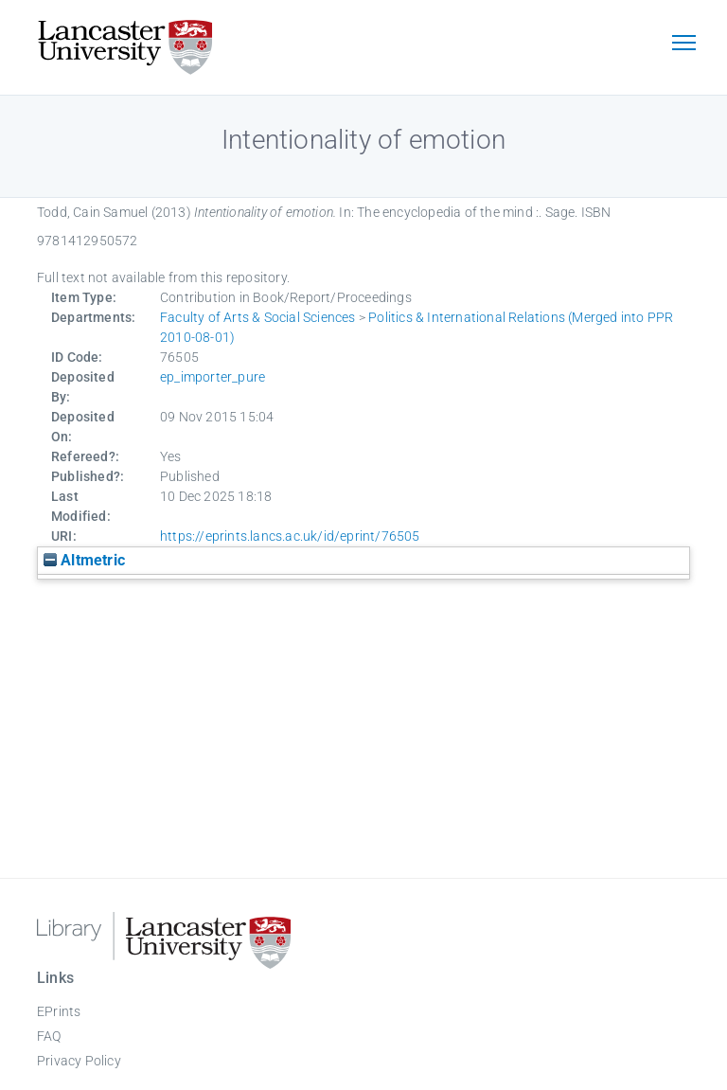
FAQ (49, 1036)
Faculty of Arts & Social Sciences (258, 317)
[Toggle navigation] (683, 44)
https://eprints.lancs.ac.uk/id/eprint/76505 (290, 536)
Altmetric (84, 560)
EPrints (58, 1011)
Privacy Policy (79, 1060)
